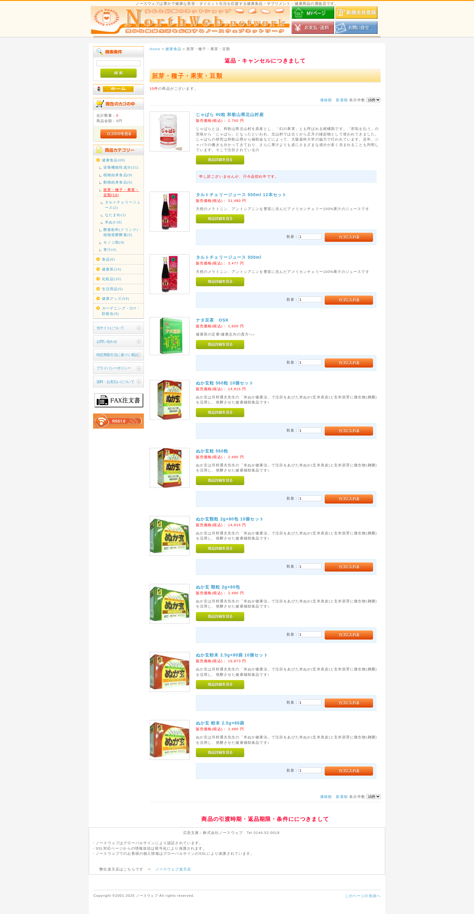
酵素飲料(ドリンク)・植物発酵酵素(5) (122, 232)
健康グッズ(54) (115, 298)
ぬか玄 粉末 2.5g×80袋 (220, 723)
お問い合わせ (106, 341)
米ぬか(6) (113, 222)
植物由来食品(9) (118, 175)
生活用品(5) (112, 289)
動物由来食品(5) (118, 182)
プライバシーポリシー (113, 368)
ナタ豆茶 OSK (212, 320)
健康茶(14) (112, 269)
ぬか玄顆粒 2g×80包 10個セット (230, 519)
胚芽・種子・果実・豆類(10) (121, 192)
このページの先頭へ (363, 896)
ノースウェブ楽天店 (173, 869)
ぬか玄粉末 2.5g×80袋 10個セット (232, 655)
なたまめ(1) (115, 215)
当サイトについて (110, 328)
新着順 (342, 100)
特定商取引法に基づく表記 (117, 355)
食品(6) (108, 259)
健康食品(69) (113, 160)
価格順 (326, 100)
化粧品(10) (112, 279)
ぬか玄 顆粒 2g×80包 (218, 587)
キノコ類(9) (114, 242)
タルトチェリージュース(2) (123, 204)
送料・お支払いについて (115, 382)
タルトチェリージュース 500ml (228, 257)
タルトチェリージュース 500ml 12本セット (241, 194)
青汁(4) (110, 249)
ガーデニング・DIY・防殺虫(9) (121, 310)
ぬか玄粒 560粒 (212, 451)
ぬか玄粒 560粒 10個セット (225, 383)
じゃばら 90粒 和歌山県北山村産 (230, 114)
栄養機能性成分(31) (121, 167)
